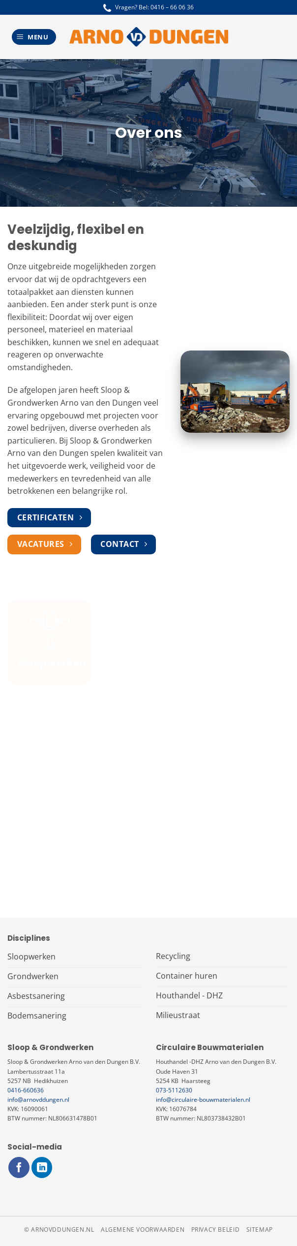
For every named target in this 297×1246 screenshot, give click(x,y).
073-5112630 (174, 1090)
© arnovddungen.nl (59, 1229)
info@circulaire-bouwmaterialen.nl (203, 1099)
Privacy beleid (215, 1229)
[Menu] (34, 37)
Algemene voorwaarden (142, 1229)
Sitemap (259, 1229)
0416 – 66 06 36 (172, 7)
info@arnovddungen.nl (38, 1099)
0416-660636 (25, 1090)
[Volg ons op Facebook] (19, 1167)
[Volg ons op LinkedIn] (42, 1167)
